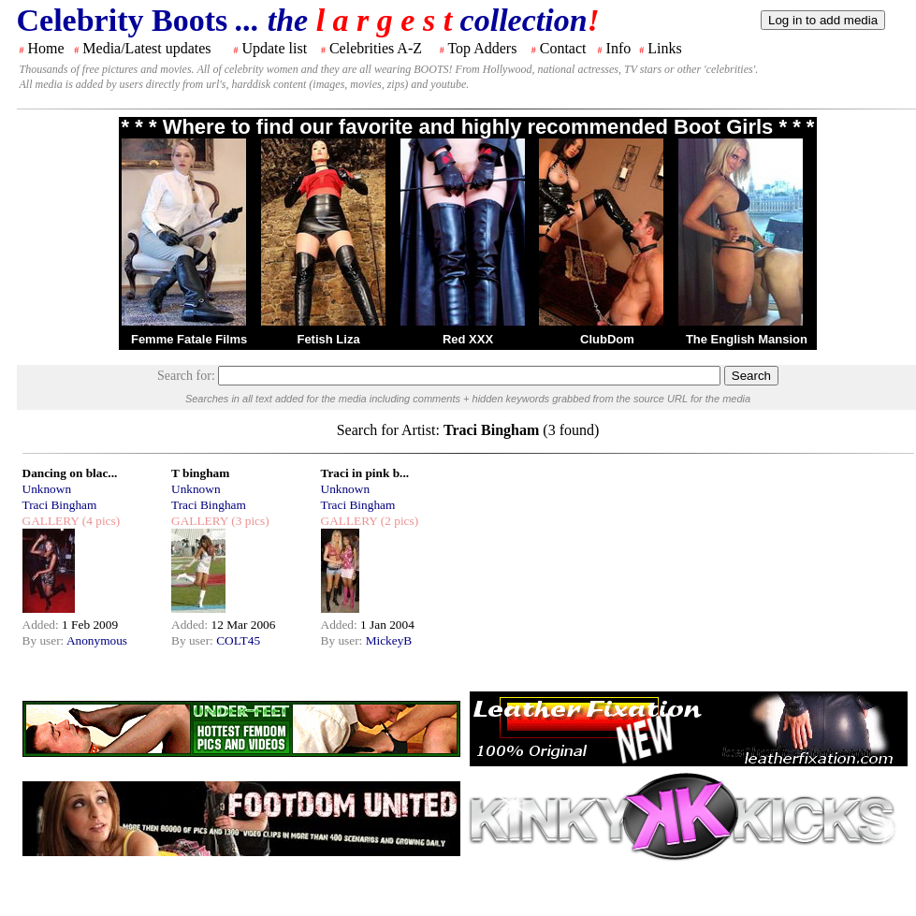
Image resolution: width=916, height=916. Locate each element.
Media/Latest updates (146, 48)
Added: (42, 625)
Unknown (47, 489)
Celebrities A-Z (375, 48)
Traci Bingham (59, 505)
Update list (274, 48)
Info (619, 48)
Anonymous (96, 640)
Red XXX (468, 339)
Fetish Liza (328, 339)
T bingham (200, 473)
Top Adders (481, 48)
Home (46, 48)
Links (664, 48)
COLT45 (238, 640)
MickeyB (389, 640)
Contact (563, 48)
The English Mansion (746, 339)
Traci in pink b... (365, 473)
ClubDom (607, 339)
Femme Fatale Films (189, 339)
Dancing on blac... (70, 473)
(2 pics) (397, 521)
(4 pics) (99, 521)
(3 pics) (248, 521)
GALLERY (51, 521)
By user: (44, 640)
